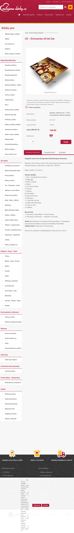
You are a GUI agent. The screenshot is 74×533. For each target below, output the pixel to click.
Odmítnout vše (37, 505)
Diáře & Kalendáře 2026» (13, 170)
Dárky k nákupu (10, 149)
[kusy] (29, 141)
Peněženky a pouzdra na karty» (12, 166)
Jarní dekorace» (10, 44)
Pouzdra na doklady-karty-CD (13, 230)
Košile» (7, 266)
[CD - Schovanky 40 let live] (48, 48)
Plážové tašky (9, 139)
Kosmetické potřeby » (11, 144)
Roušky (7, 305)
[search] (65, 7)
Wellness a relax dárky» (12, 190)
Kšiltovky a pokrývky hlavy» (11, 281)
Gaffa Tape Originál (11, 360)
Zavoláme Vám (60, 15)
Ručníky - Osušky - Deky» (13, 301)
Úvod (26, 33)
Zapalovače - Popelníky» (12, 235)
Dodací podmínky (45, 475)
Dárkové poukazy (10, 394)
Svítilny (7, 240)
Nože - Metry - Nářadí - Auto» (12, 201)
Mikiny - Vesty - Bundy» (12, 261)
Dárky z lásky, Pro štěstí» (13, 54)
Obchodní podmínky (11, 404)
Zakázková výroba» (11, 414)
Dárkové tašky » (10, 80)
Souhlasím (45, 505)
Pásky (7, 276)
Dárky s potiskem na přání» (11, 245)
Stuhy (7, 343)
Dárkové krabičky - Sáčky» (13, 85)
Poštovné (39, 15)
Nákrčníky (8, 296)
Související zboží (49, 152)
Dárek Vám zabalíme (29, 15)
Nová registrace (56, 2)
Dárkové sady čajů (10, 115)
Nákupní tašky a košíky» (12, 34)
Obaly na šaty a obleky (12, 134)
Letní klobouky (9, 286)
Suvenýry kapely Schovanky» (10, 371)
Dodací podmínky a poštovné (11, 399)
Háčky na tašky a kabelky (13, 124)
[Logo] (13, 7)
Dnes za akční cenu (11, 154)
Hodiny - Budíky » (10, 215)
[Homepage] (19, 14)
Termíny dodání (49, 15)
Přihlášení (48, 2)
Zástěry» (8, 49)
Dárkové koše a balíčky (12, 110)
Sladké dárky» (9, 100)
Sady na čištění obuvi (11, 220)
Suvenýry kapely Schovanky (36, 33)
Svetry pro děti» (10, 317)
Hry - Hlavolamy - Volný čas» (12, 186)
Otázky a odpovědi (10, 419)
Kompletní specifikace (33, 152)
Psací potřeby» (9, 175)
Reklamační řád (10, 409)
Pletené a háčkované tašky (13, 322)
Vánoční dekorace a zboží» (13, 348)
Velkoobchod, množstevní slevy (13, 383)
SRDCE (7, 39)
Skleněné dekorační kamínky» (11, 75)
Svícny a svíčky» (10, 95)
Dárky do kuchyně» (11, 90)
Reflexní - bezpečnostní (12, 225)
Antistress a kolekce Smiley (11, 130)
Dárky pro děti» (10, 180)
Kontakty (68, 15)
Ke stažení (62, 152)
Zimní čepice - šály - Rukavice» (11, 291)
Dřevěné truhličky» (11, 65)
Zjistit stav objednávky (67, 2)
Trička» (7, 256)
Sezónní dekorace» (11, 338)
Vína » (7, 105)
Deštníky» (8, 205)
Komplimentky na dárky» (13, 70)
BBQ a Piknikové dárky (12, 210)
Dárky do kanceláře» (11, 195)
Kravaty (7, 271)
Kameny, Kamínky (10, 333)
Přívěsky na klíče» (10, 119)
